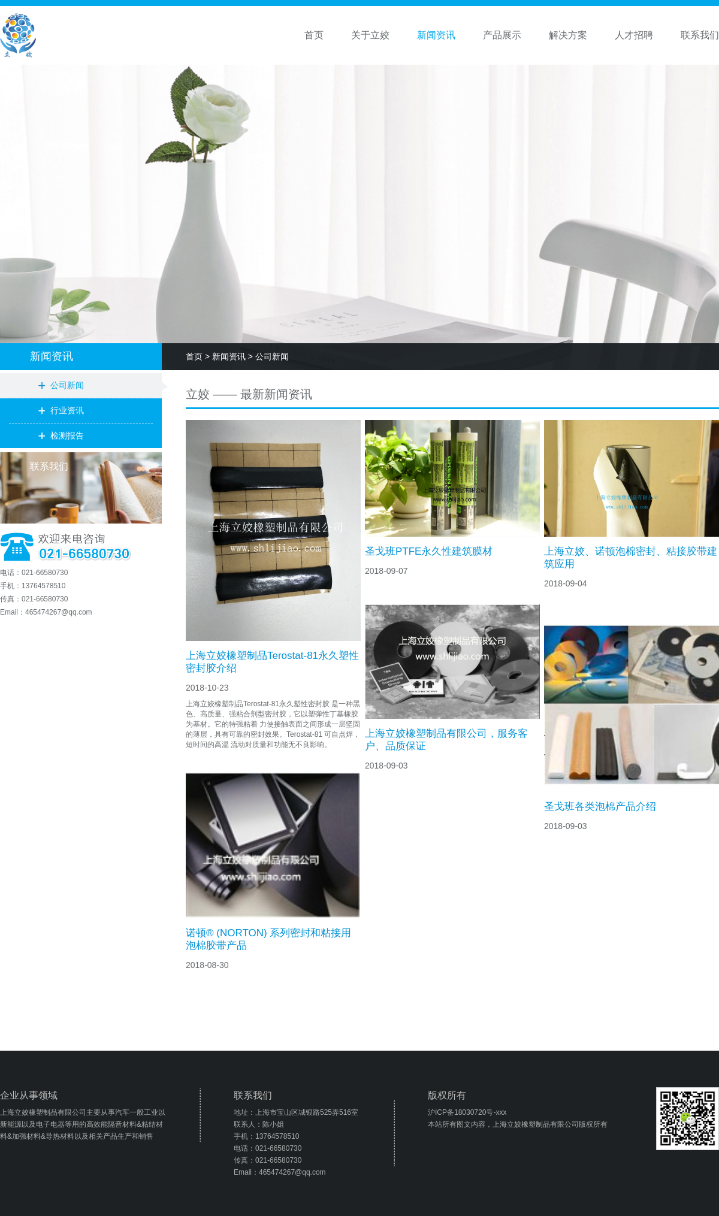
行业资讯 (67, 410)
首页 (314, 35)
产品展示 (502, 35)
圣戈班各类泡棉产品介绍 (600, 806)
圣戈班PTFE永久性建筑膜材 (429, 551)
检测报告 (67, 435)
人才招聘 (634, 35)
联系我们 (700, 35)
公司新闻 (67, 385)
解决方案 (568, 35)
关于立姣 (370, 35)
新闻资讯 (436, 35)
